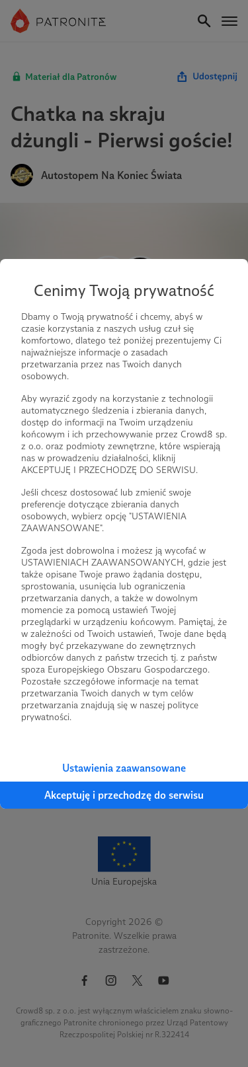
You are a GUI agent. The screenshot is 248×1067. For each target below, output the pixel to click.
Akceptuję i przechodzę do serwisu (124, 795)
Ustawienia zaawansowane (124, 768)
